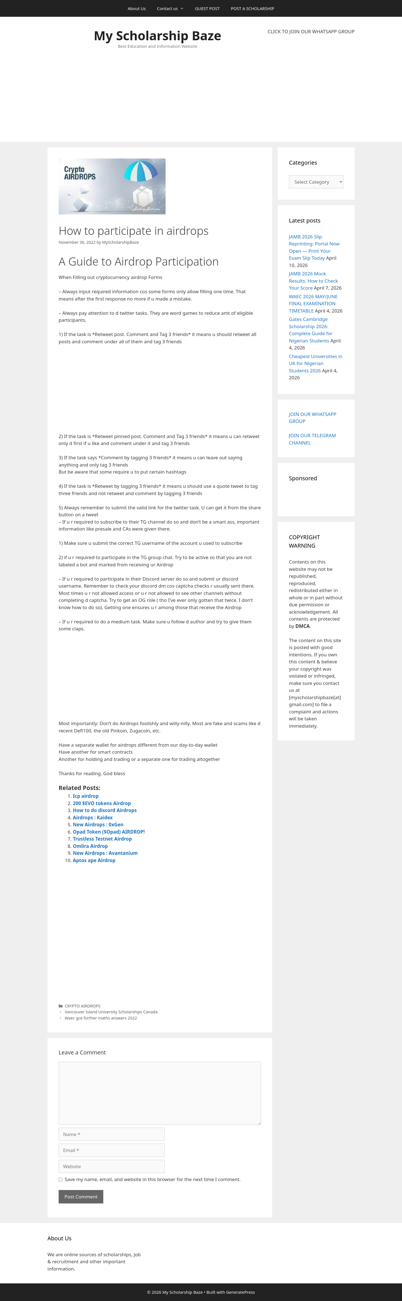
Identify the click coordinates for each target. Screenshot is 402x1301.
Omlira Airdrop (90, 846)
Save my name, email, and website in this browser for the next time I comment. (153, 1179)
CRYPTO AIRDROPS (82, 1006)
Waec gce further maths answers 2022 (101, 1018)
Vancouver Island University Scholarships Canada (111, 1011)
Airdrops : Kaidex (93, 817)
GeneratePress (240, 1292)
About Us (137, 8)
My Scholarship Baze (157, 35)
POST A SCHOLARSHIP (252, 8)
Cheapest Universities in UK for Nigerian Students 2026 (316, 363)
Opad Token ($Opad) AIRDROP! (109, 832)
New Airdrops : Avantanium (105, 853)
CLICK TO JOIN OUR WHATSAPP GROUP (311, 31)
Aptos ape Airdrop (94, 860)
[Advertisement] (311, 88)
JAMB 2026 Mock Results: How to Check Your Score (313, 280)
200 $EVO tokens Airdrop (102, 803)
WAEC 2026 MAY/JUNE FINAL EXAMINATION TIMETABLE (313, 303)
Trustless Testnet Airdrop (102, 839)
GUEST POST (207, 8)
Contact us (173, 8)
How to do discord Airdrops (105, 810)
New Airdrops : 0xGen (98, 824)
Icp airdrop (86, 796)
